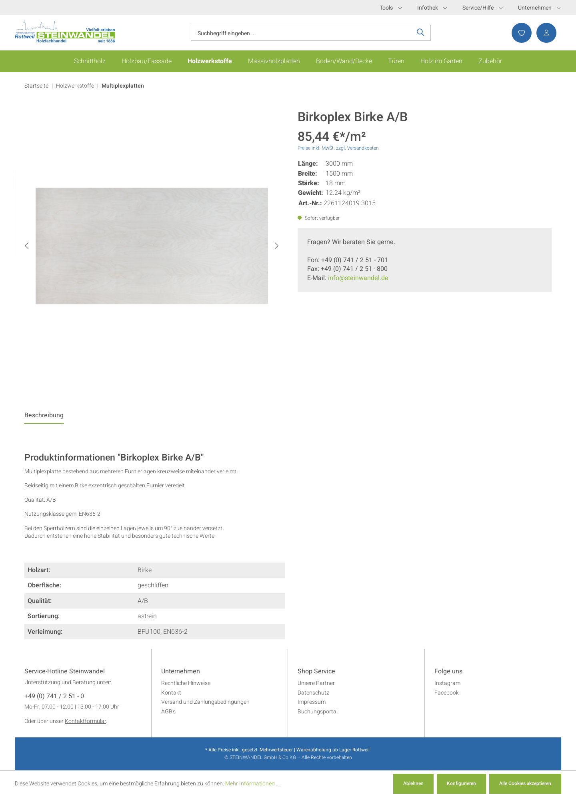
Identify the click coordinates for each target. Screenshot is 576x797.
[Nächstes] (276, 246)
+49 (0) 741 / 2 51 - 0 (54, 696)
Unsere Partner (316, 683)
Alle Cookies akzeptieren (525, 783)
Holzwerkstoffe (75, 86)
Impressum (312, 702)
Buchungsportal (318, 711)
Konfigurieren (461, 783)
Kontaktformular (85, 721)
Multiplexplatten (123, 86)
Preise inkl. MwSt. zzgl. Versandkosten (338, 148)
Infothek (432, 8)
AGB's (168, 711)
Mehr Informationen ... (252, 783)
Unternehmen (539, 8)
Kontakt (171, 693)
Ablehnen (413, 783)
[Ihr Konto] (544, 33)
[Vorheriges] (26, 246)
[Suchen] (420, 33)
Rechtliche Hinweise (185, 683)
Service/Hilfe (482, 8)
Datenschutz (313, 693)
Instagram (447, 683)
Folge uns (448, 671)
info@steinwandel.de (358, 278)
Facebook (446, 693)
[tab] (44, 417)
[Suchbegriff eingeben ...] (301, 33)
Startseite (36, 86)
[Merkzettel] (519, 33)
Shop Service (316, 671)
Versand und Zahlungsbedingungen (205, 702)
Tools (391, 8)
